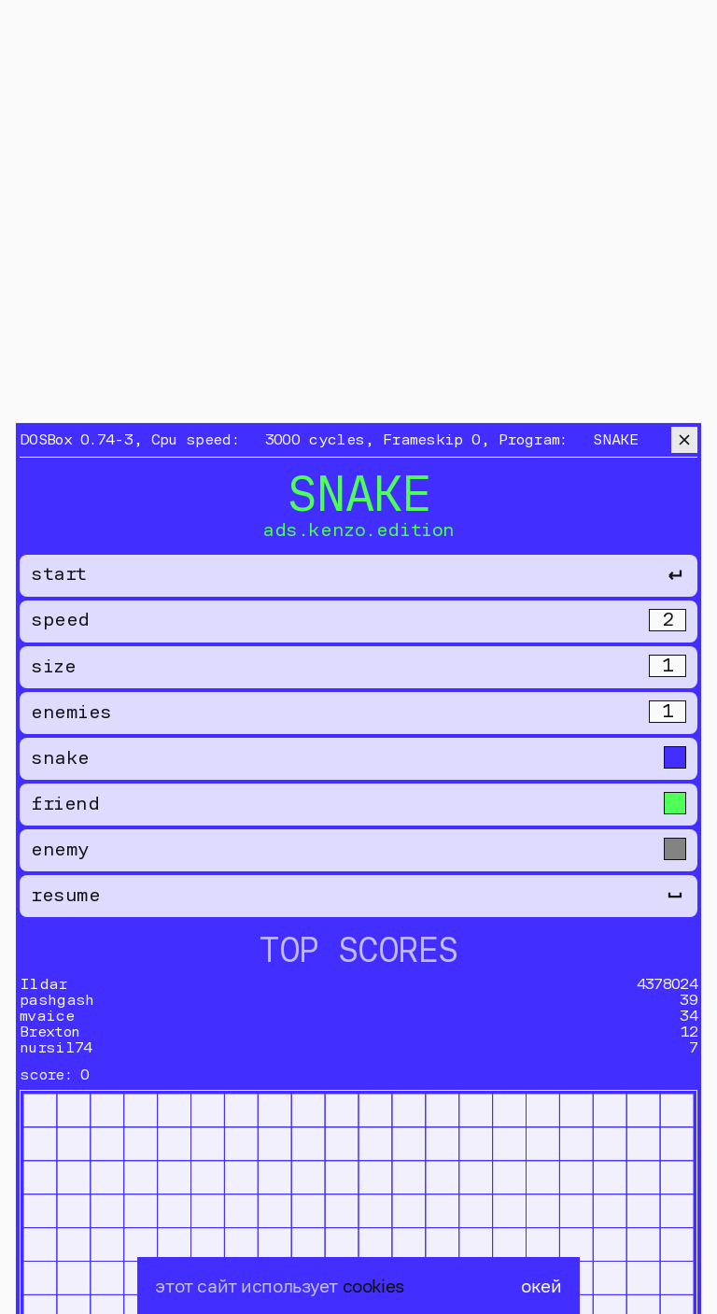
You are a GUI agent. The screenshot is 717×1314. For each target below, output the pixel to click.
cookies (373, 1285)
